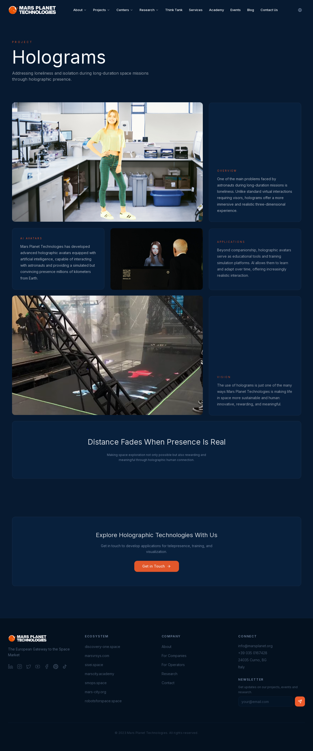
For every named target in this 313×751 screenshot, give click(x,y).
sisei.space (94, 665)
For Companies (174, 655)
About (80, 10)
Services (196, 10)
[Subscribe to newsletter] (300, 701)
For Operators (173, 665)
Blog (250, 10)
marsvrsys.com (97, 655)
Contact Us (269, 10)
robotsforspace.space (103, 701)
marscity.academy (99, 674)
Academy (216, 10)
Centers (124, 10)
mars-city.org (95, 692)
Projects (101, 10)
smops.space (96, 683)
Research (149, 10)
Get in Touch (156, 567)
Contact (168, 683)
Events (235, 10)
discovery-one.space (102, 646)
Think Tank (173, 10)
